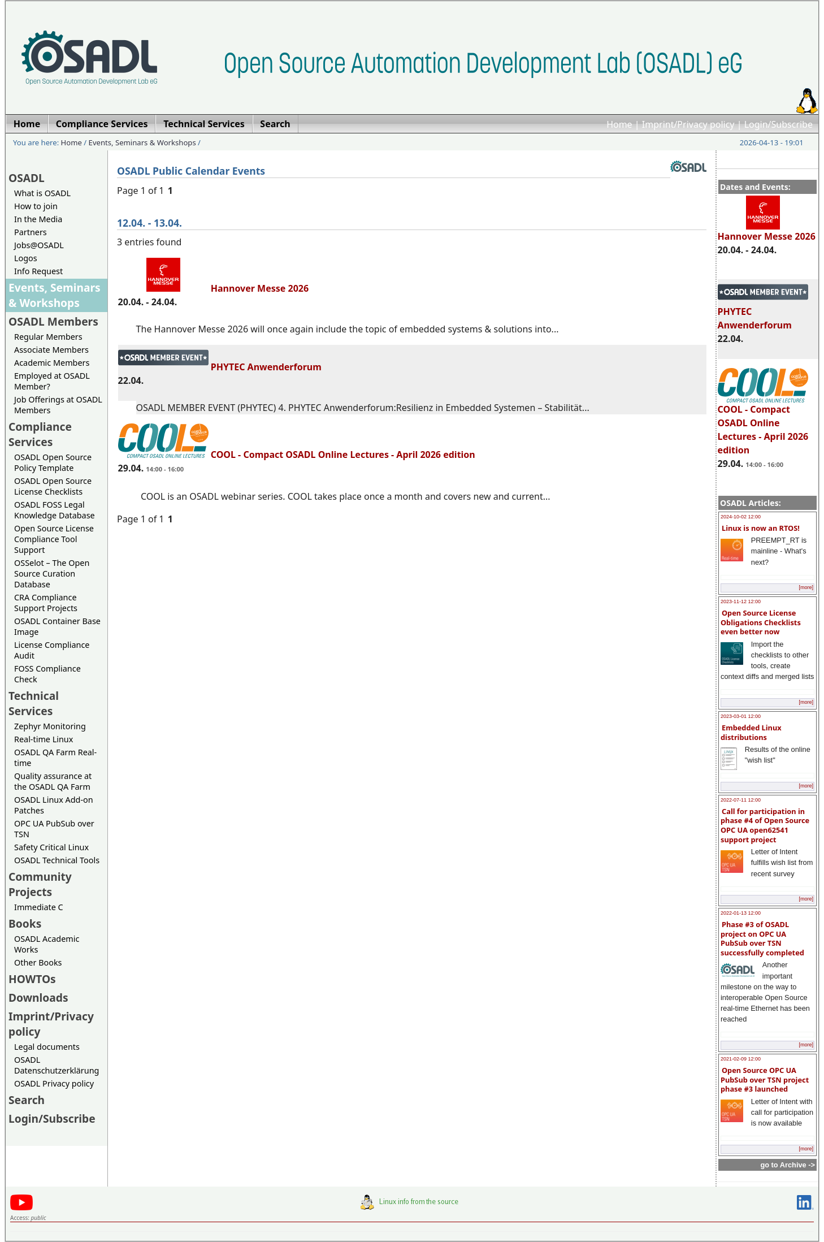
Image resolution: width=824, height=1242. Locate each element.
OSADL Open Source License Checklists (53, 486)
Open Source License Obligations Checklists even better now (761, 622)
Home (619, 124)
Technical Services (33, 703)
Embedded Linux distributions (751, 732)
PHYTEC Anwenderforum (220, 367)
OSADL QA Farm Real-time (55, 757)
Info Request (38, 271)
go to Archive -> (787, 1165)
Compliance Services (40, 434)
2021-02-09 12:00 (741, 1059)
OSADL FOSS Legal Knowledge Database (54, 510)
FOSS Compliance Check (47, 674)
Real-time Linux (43, 739)
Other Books (38, 962)
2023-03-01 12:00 (741, 716)
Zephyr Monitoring (50, 726)
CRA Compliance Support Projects (45, 602)
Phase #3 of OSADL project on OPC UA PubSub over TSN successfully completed (762, 938)
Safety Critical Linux (51, 847)
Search (26, 1099)
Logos (25, 258)
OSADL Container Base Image (57, 626)
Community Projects (40, 884)
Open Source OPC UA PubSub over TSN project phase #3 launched (765, 1079)
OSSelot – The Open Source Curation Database (51, 573)
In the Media (38, 219)
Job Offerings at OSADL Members (58, 405)
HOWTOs (32, 978)
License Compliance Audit (51, 650)
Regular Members (48, 336)
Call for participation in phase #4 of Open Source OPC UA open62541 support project (765, 825)
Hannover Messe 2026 (767, 231)
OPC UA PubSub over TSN (54, 828)
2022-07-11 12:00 (741, 800)
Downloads (38, 997)
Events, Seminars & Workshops (142, 142)
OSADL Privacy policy (54, 1083)
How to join (36, 206)
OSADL (26, 177)
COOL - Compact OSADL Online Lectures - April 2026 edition (763, 424)
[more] (806, 587)
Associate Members (51, 349)
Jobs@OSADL (39, 245)
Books (24, 923)
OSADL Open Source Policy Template (53, 462)
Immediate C (38, 907)
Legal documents (47, 1046)
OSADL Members (53, 321)
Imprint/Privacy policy (688, 124)
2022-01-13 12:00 (741, 913)
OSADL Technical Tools (56, 860)
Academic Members (51, 362)
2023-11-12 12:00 (741, 601)
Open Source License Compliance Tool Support (54, 539)
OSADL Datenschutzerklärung (56, 1065)
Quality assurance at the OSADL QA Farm (53, 781)
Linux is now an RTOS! (761, 528)
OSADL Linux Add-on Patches (53, 805)
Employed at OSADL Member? (52, 381)
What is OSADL (42, 193)
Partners (30, 232)
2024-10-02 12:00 (741, 517)
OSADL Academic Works (46, 944)
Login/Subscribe (778, 124)
